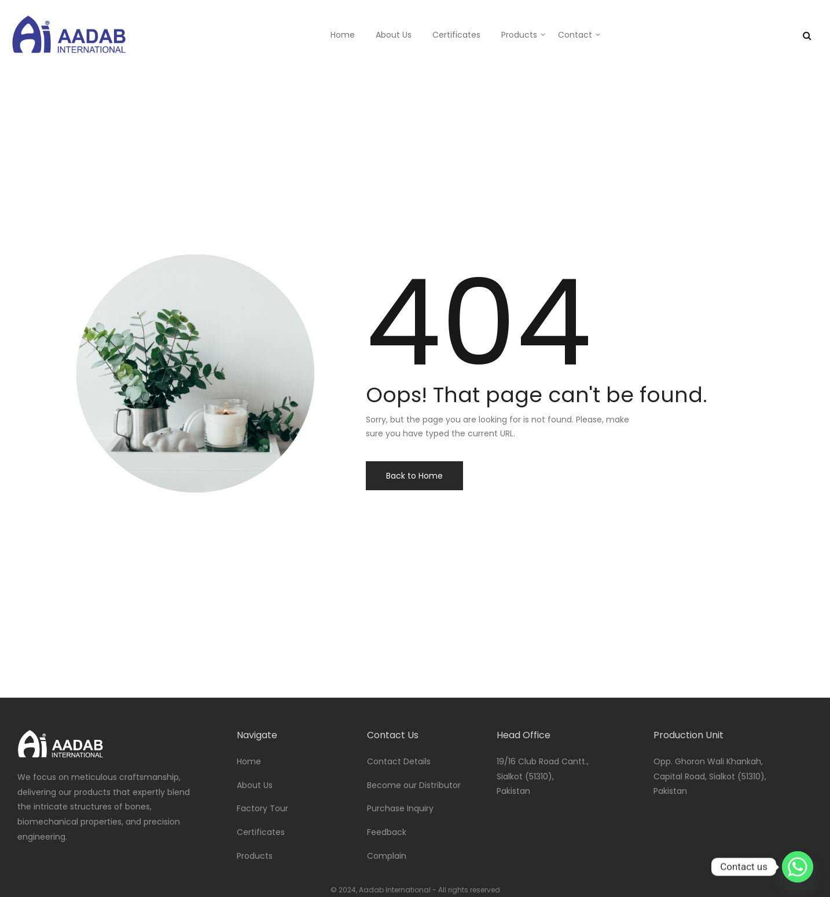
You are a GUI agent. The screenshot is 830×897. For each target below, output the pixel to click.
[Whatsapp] (797, 867)
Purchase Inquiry (400, 808)
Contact (575, 35)
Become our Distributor (414, 785)
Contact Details (399, 761)
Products (519, 35)
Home (342, 35)
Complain (386, 856)
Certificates (456, 35)
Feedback (386, 832)
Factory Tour (262, 808)
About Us (394, 35)
